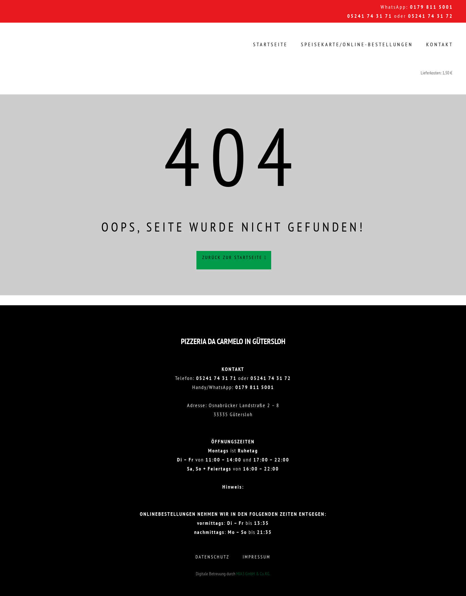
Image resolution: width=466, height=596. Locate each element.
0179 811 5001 (431, 7)
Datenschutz (212, 557)
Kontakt (439, 44)
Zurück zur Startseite (234, 260)
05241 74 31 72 (430, 16)
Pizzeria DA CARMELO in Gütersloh (233, 341)
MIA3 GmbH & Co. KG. (253, 574)
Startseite (270, 44)
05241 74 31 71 (369, 16)
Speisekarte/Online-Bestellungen (357, 44)
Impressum (257, 557)
